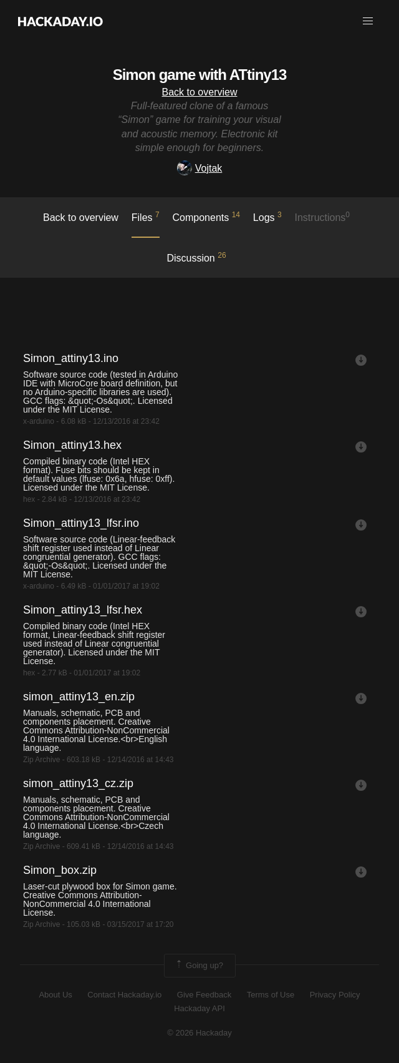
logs (267, 216)
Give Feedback (204, 994)
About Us (55, 994)
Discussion (196, 257)
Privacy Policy (335, 994)
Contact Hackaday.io (124, 994)
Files (146, 216)
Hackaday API (199, 1008)
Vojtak (200, 168)
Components (207, 216)
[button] (368, 21)
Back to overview (200, 92)
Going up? (199, 965)
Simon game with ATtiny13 (200, 74)
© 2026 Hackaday (199, 1032)
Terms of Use (271, 994)
